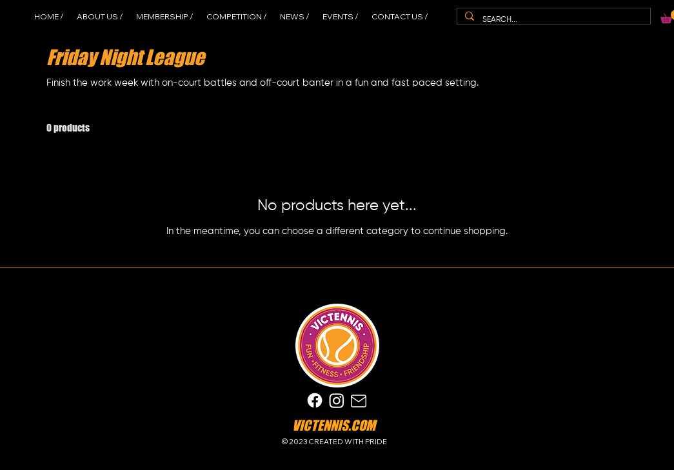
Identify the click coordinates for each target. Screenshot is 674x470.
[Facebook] (314, 400)
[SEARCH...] (552, 20)
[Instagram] (336, 400)
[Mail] (358, 400)
